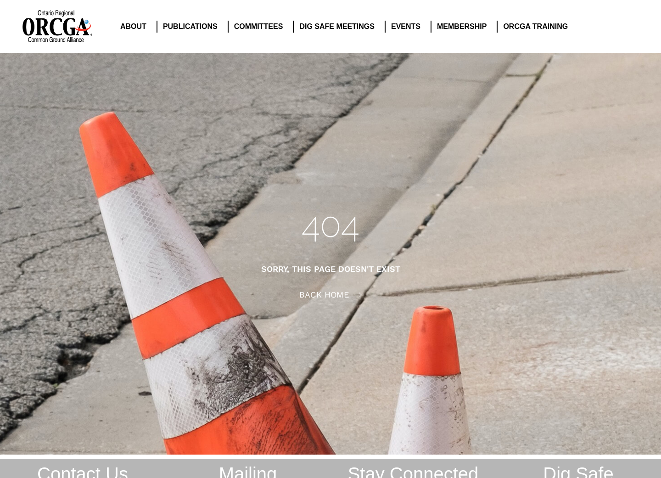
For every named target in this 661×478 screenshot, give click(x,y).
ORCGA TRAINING (537, 26)
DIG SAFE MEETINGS (339, 26)
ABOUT (135, 26)
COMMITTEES (261, 26)
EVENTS (408, 26)
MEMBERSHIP (464, 26)
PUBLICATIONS (192, 26)
